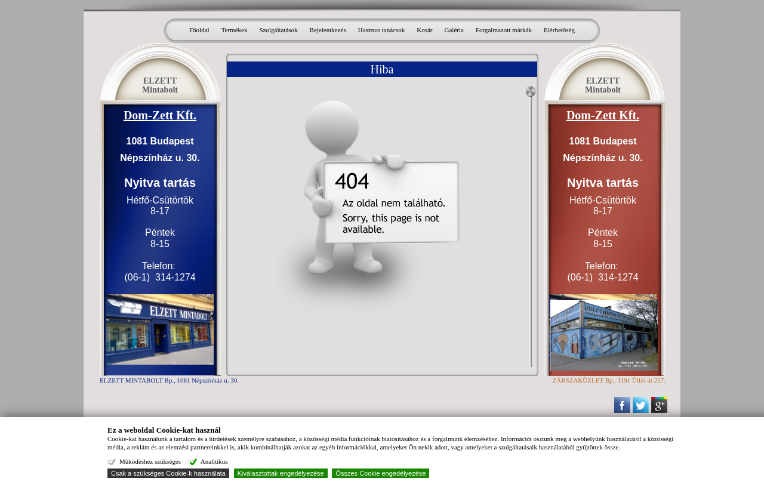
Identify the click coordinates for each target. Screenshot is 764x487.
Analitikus (214, 461)
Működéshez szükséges (150, 461)
